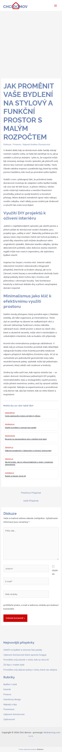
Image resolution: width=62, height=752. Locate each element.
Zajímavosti (9, 719)
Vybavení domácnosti (14, 714)
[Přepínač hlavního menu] (55, 5)
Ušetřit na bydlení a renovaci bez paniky (22, 649)
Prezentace (8, 709)
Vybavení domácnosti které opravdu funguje (24, 654)
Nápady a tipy (10, 704)
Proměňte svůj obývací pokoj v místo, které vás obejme (30, 669)
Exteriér (7, 689)
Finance (17, 144)
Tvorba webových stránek (27, 749)
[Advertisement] (31, 44)
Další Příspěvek (31, 500)
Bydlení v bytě (10, 684)
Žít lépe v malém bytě (13, 664)
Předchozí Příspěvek (31, 492)
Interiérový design (12, 699)
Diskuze (7, 144)
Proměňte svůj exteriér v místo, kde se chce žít (26, 659)
